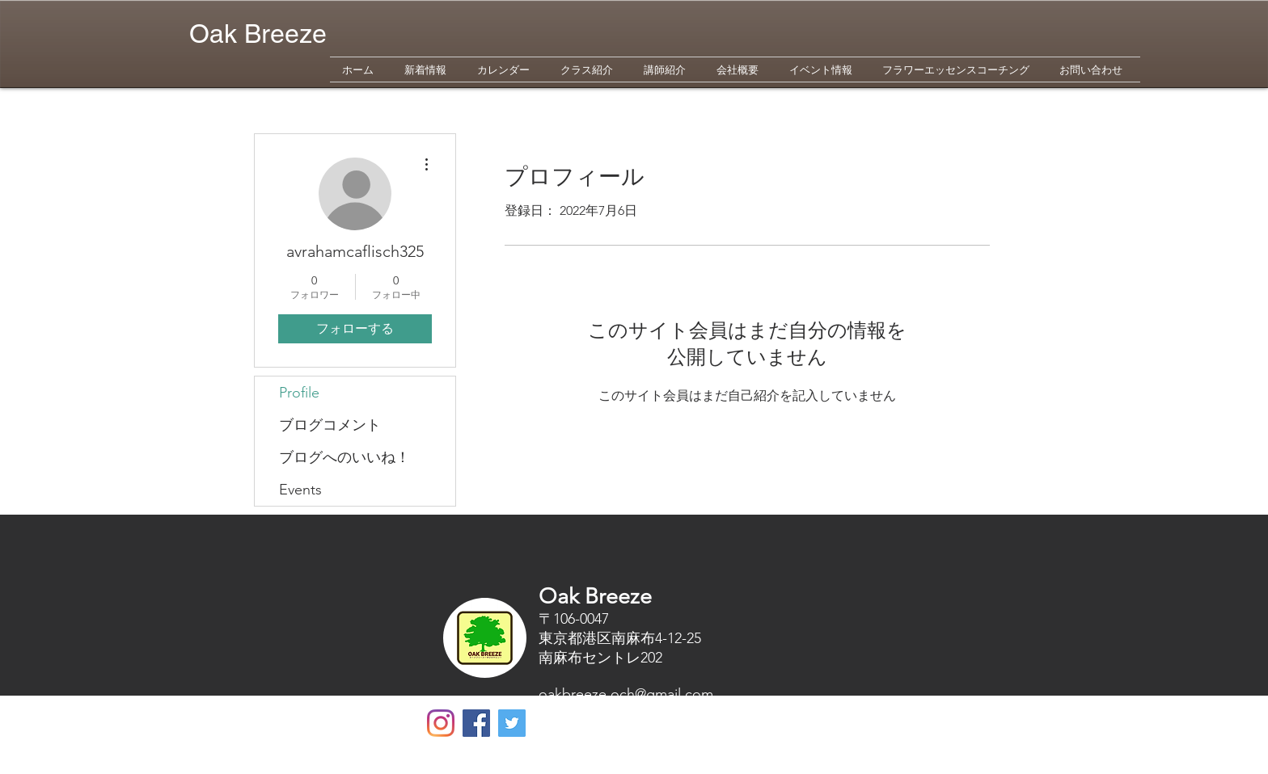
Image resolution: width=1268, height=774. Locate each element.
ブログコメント (330, 425)
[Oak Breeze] (440, 723)
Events (300, 489)
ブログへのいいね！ (344, 457)
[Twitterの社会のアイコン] (512, 723)
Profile (299, 393)
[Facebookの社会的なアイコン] (476, 723)
